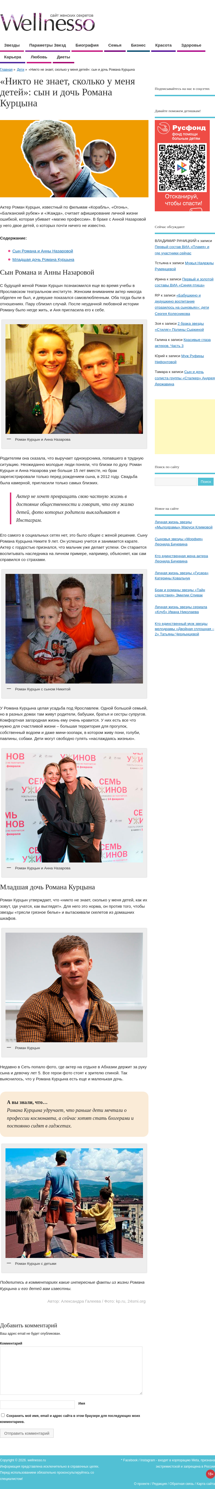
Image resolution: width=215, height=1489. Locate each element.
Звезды (12, 45)
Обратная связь (182, 1484)
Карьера (12, 57)
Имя (81, 1403)
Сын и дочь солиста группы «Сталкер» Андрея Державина (185, 378)
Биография (87, 45)
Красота (163, 45)
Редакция (159, 1484)
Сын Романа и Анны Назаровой (42, 251)
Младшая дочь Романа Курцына (43, 259)
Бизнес (138, 45)
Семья (115, 45)
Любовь (39, 57)
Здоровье (191, 45)
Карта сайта (206, 1484)
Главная (6, 70)
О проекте (142, 1484)
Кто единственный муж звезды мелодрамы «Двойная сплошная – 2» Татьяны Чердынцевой (184, 629)
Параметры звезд (47, 45)
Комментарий (11, 1343)
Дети (20, 70)
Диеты (63, 57)
